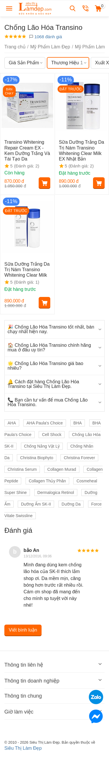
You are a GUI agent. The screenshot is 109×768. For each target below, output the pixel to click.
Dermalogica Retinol (55, 492)
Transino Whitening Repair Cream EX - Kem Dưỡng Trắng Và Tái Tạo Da (27, 150)
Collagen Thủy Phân (47, 481)
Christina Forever (79, 457)
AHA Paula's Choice (44, 423)
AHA (12, 423)
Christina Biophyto (36, 457)
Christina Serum (22, 469)
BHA (78, 423)
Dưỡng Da (71, 504)
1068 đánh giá (45, 36)
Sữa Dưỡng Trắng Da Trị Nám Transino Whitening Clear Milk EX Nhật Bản (81, 150)
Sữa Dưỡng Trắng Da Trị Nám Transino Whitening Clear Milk (27, 270)
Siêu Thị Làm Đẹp (23, 748)
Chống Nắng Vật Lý (42, 446)
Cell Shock (51, 434)
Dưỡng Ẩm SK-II (36, 504)
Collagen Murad (61, 469)
